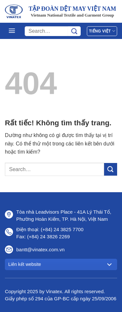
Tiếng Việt (102, 31)
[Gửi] (74, 31)
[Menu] (12, 30)
